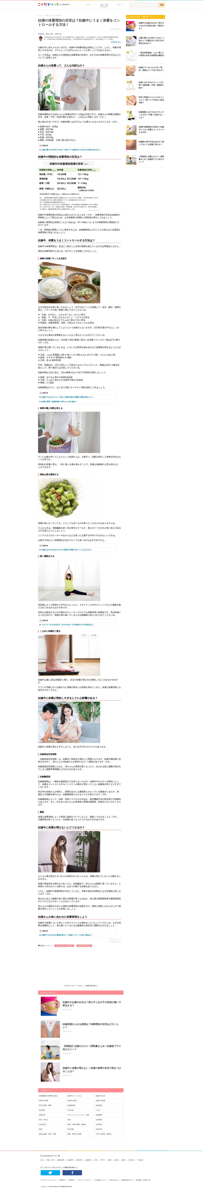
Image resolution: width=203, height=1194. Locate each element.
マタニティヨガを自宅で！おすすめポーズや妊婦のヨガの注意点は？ (68, 625)
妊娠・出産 (104, 5)
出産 (69, 1120)
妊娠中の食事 (43, 1100)
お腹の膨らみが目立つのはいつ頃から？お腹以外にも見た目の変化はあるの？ (71, 150)
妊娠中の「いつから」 (75, 1096)
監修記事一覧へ (116, 42)
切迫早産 (99, 1129)
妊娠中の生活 (100, 1096)
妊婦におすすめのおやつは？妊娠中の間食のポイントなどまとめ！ (67, 550)
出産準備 (99, 1120)
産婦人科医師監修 (84, 945)
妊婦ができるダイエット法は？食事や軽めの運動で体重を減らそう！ (68, 397)
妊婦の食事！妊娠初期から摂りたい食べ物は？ (59, 402)
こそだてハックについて (48, 1180)
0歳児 (109, 1160)
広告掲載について (100, 1180)
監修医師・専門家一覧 (143, 1180)
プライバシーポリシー (84, 1180)
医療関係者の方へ (127, 1180)
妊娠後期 (99, 1115)
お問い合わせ (114, 1180)
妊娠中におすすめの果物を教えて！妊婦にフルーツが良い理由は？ (67, 935)
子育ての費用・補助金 (103, 1134)
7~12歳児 (140, 1160)
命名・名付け (43, 1120)
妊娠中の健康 (100, 1100)
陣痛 (40, 1129)
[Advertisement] (57, 966)
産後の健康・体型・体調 (47, 1134)
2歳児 (123, 1160)
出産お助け (43, 1124)
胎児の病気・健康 (45, 1105)
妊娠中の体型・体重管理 (64, 945)
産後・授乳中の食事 (74, 1134)
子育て (119, 5)
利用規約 (71, 1180)
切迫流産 (42, 1110)
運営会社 (62, 1180)
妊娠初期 (99, 1105)
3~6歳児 (131, 1160)
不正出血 (70, 1110)
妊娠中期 (42, 1115)
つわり (98, 1110)
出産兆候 (99, 1124)
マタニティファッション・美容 (78, 1115)
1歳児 (116, 1160)
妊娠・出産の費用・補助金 (76, 1124)
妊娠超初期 (71, 1105)
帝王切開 (70, 1129)
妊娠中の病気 (72, 1100)
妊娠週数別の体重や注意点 (48, 1096)
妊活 (88, 5)
